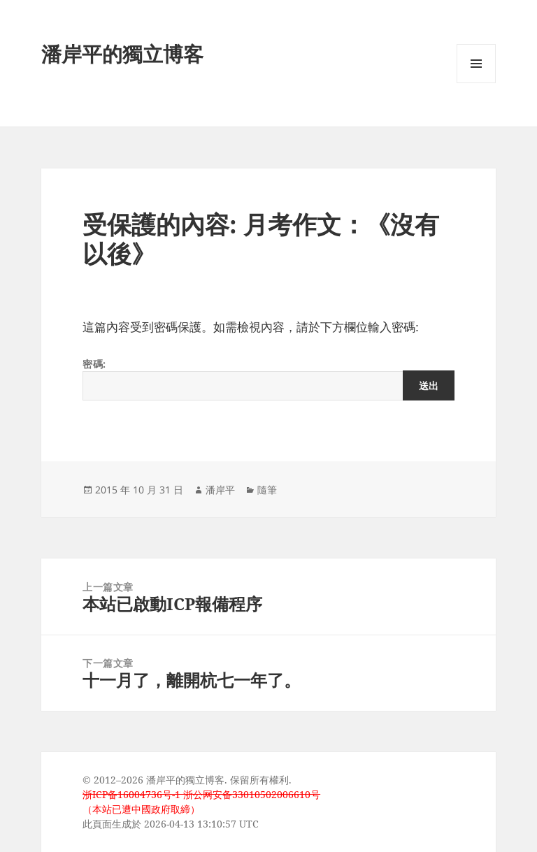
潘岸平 (220, 489)
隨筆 (267, 489)
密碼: (268, 378)
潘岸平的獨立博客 (122, 53)
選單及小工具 (476, 82)
